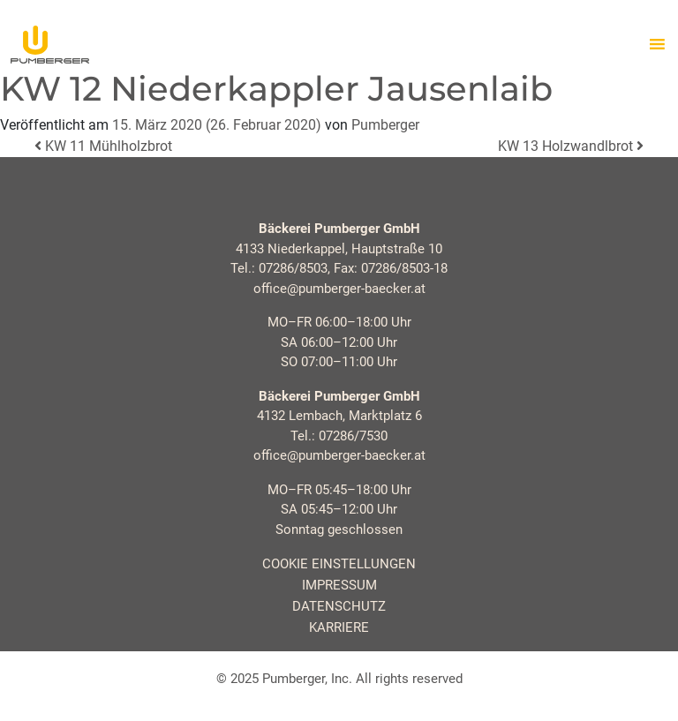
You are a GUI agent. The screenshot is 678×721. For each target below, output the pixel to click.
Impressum (339, 585)
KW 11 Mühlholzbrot (103, 146)
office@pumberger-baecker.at (339, 289)
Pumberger (385, 124)
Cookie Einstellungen (339, 564)
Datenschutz (339, 606)
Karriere (339, 627)
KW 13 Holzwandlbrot (571, 146)
